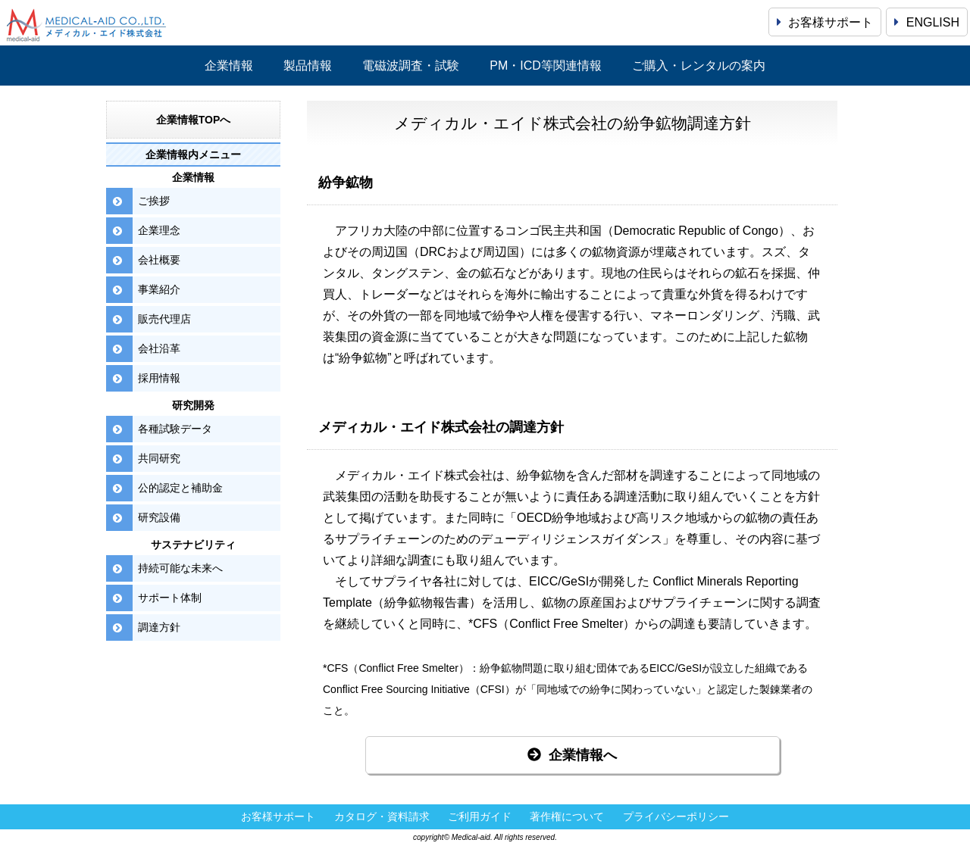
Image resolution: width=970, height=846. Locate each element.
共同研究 (159, 458)
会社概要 (159, 260)
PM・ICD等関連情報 (546, 65)
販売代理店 (164, 319)
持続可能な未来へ (180, 568)
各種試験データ (175, 429)
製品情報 (307, 65)
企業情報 (229, 65)
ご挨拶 (154, 201)
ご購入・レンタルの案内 (698, 65)
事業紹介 (159, 289)
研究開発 (193, 405)
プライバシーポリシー (676, 817)
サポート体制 (170, 598)
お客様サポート (825, 22)
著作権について (567, 817)
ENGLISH (926, 22)
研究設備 (159, 517)
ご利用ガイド (480, 817)
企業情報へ (572, 755)
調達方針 (159, 627)
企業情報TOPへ (193, 120)
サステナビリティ (193, 545)
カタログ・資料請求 (382, 817)
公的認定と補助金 (180, 488)
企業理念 (159, 230)
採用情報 (159, 378)
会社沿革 (159, 348)
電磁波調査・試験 (410, 65)
